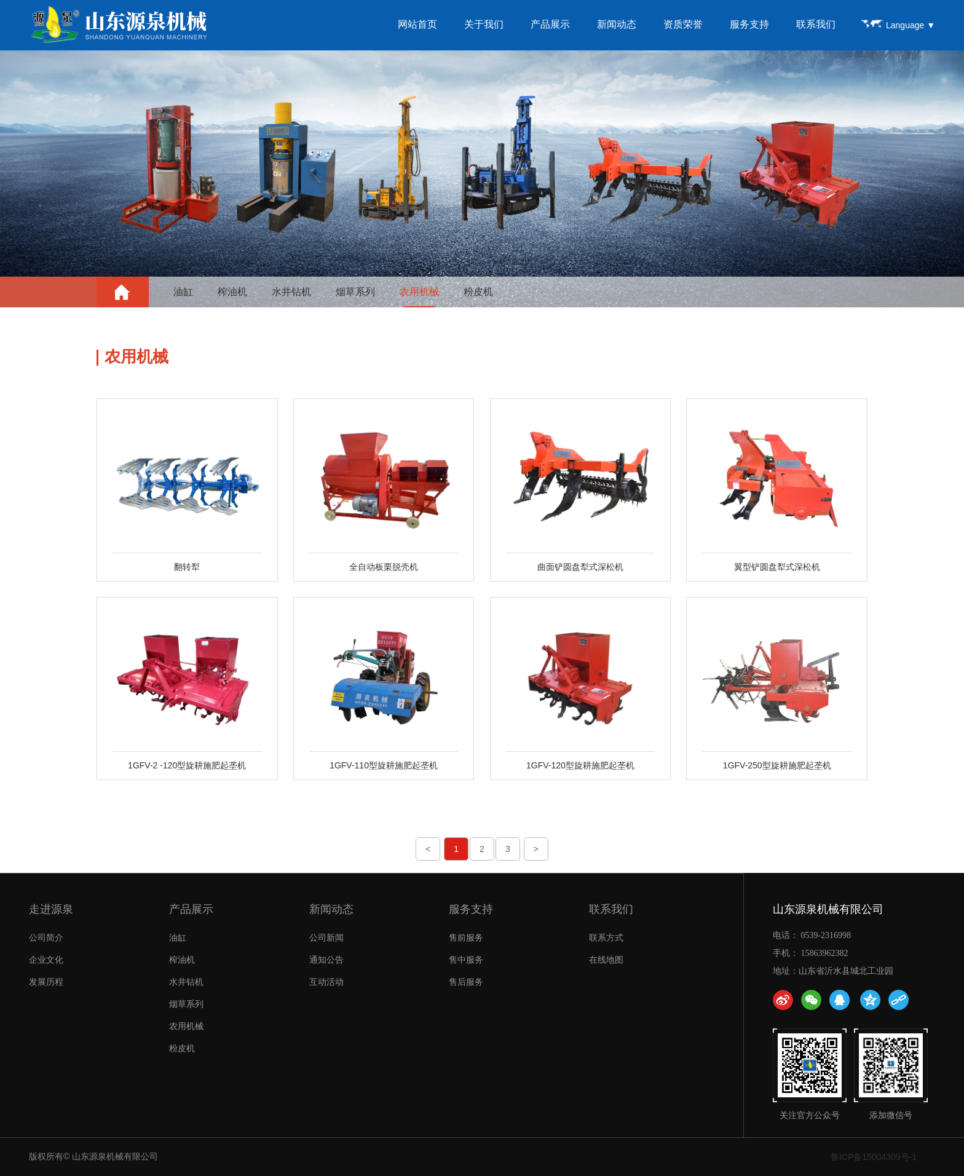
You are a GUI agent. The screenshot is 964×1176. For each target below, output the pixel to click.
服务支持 (749, 24)
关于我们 (484, 24)
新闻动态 (616, 24)
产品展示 (550, 24)
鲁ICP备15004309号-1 (874, 1157)
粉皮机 (478, 291)
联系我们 (816, 24)
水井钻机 (291, 291)
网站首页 (417, 24)
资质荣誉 (683, 24)
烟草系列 (355, 291)
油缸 (183, 291)
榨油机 (232, 291)
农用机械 (419, 291)
